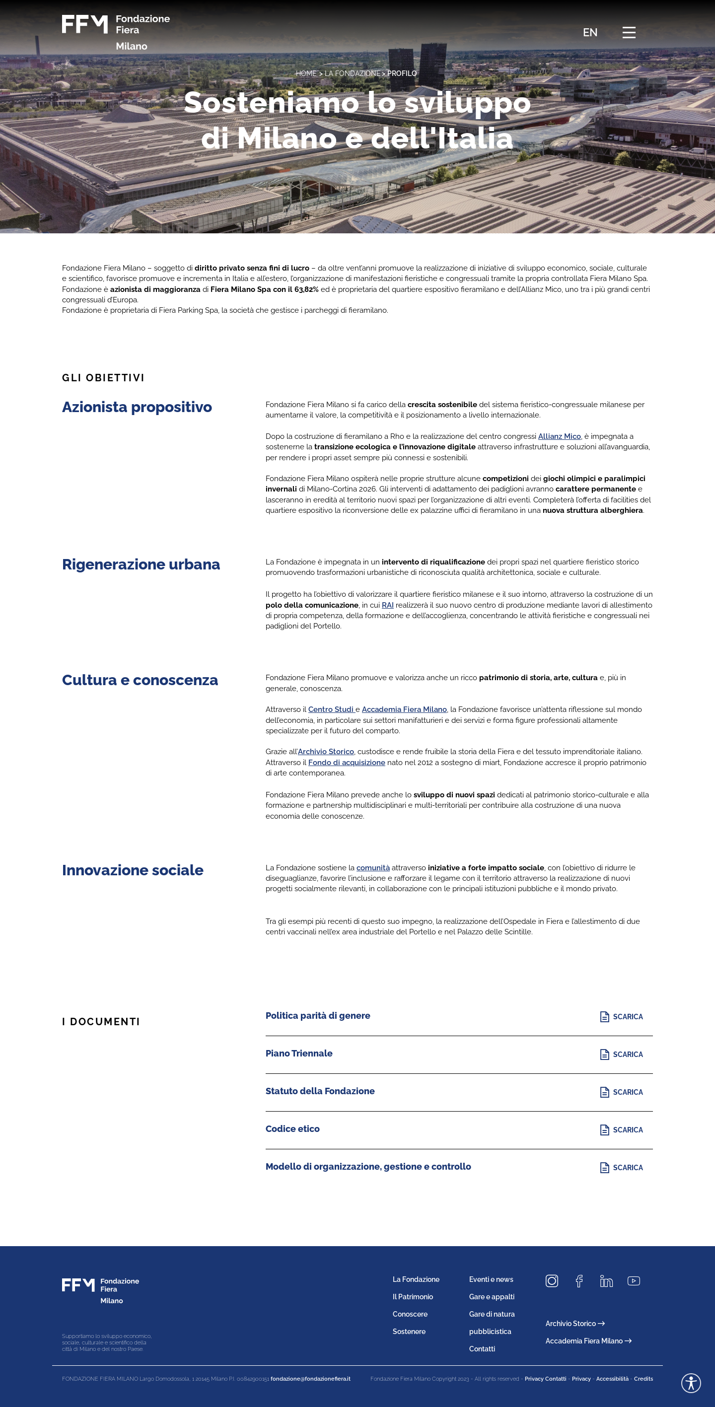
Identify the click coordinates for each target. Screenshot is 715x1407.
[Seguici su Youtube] (637, 1281)
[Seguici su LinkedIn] (610, 1281)
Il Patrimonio (413, 1297)
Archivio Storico (326, 751)
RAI (388, 605)
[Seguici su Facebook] (583, 1281)
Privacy (581, 1379)
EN (590, 32)
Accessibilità (612, 1379)
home (306, 73)
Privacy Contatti (546, 1379)
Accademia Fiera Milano (404, 709)
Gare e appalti (491, 1297)
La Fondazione (353, 73)
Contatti (482, 1349)
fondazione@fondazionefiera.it (311, 1379)
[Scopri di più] (624, 1017)
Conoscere (410, 1314)
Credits (643, 1379)
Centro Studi (332, 709)
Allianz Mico (559, 436)
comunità (373, 867)
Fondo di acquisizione (346, 762)
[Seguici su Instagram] (556, 1281)
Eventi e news (491, 1279)
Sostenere (409, 1332)
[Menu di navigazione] (629, 32)
